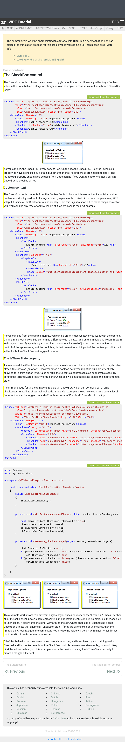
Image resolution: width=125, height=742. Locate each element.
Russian (21, 709)
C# (63, 28)
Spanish (55, 709)
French (89, 697)
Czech (89, 693)
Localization (75, 739)
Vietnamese (58, 713)
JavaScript (96, 28)
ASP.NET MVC (24, 28)
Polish (54, 705)
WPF (10, 28)
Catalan (20, 693)
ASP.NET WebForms (47, 28)
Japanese (22, 705)
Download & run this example (104, 97)
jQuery (109, 28)
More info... (23, 55)
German (21, 701)
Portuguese (92, 705)
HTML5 (83, 28)
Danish (20, 697)
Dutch (54, 697)
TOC (117, 22)
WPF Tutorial (20, 22)
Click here (61, 718)
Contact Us (56, 739)
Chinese (55, 693)
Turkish (89, 709)
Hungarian (57, 701)
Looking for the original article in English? (40, 59)
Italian (89, 701)
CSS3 (72, 28)
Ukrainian (21, 713)
